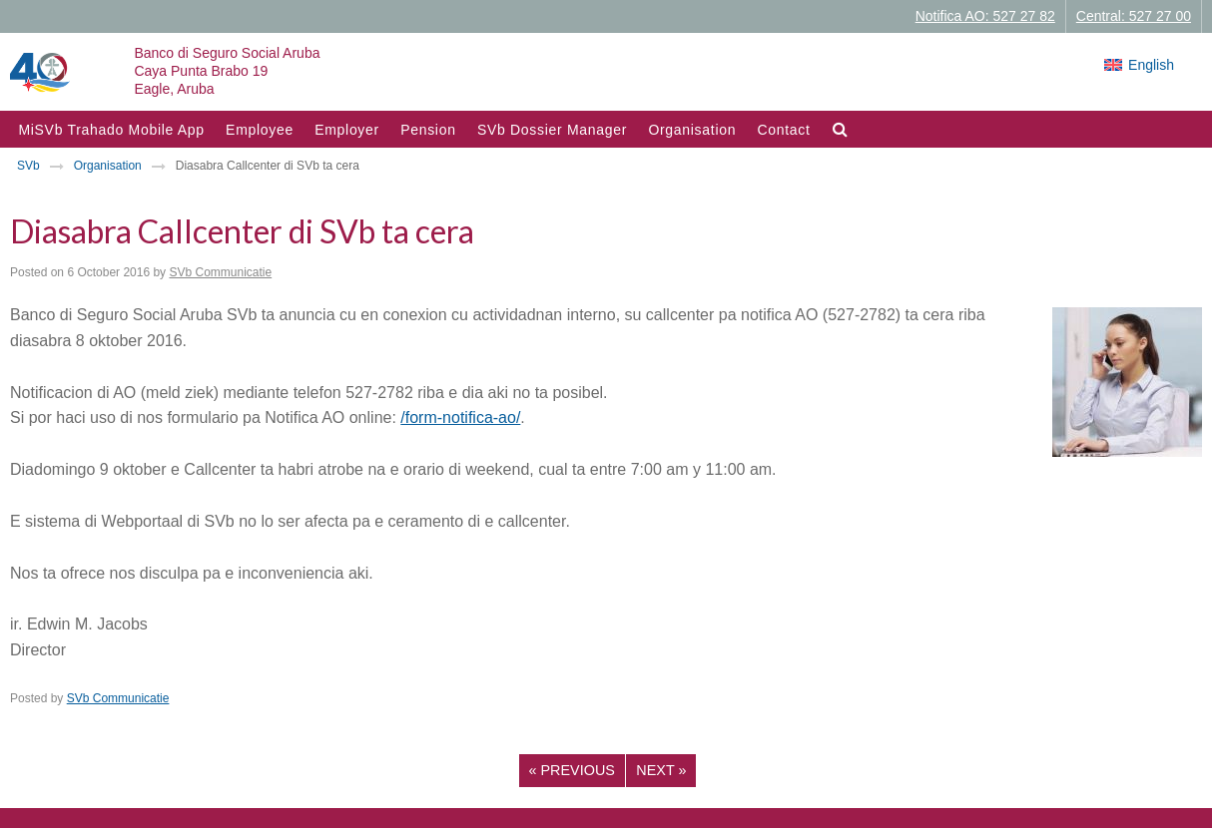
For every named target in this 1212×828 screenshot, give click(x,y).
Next (661, 770)
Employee (260, 130)
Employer (346, 130)
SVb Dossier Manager (552, 130)
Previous (572, 770)
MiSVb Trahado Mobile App (111, 130)
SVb (28, 166)
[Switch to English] (1139, 65)
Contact (783, 130)
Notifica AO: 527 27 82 (985, 16)
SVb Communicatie (220, 272)
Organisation (692, 130)
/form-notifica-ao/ (460, 417)
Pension (428, 130)
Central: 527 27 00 (1133, 16)
